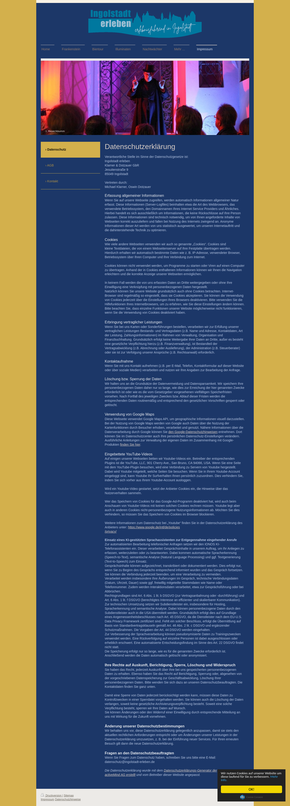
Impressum (47, 799)
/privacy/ (110, 531)
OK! (251, 789)
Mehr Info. (248, 779)
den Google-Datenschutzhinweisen (193, 432)
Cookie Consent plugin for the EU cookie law (251, 797)
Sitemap (69, 795)
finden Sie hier (130, 444)
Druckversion (51, 795)
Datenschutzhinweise (68, 799)
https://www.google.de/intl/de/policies (154, 527)
